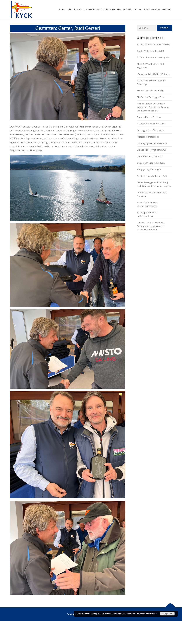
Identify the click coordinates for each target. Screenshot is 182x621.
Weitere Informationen (148, 614)
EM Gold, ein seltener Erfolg (150, 90)
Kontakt (167, 9)
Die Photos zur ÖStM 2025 (149, 156)
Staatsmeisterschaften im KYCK (152, 176)
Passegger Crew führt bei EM (150, 130)
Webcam (156, 9)
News (147, 9)
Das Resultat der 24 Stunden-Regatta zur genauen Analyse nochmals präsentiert (151, 226)
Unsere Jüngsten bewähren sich (152, 143)
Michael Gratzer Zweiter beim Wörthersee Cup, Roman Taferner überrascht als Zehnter (153, 107)
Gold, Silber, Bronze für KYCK (151, 162)
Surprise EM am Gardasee (149, 117)
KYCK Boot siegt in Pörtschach (151, 123)
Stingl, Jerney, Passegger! (149, 169)
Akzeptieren (167, 614)
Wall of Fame (124, 9)
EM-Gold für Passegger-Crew (150, 97)
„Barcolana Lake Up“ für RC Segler (153, 74)
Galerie (138, 9)
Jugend (78, 9)
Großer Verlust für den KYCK (150, 51)
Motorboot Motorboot (148, 136)
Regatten (99, 9)
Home (62, 9)
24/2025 (110, 9)
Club (69, 9)
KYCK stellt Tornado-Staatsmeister (153, 44)
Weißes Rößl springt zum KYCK (151, 149)
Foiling (88, 9)
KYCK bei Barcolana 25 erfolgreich (153, 57)
